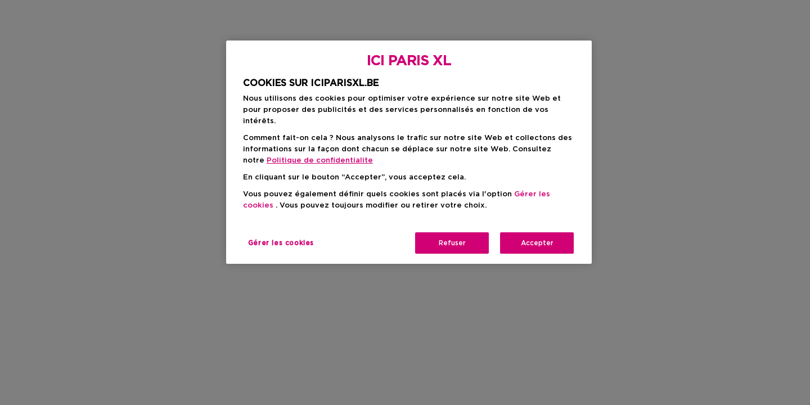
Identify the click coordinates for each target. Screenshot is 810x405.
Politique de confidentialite (320, 160)
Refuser (452, 243)
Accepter (537, 243)
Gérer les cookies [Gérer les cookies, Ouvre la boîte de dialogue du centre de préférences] (281, 243)
